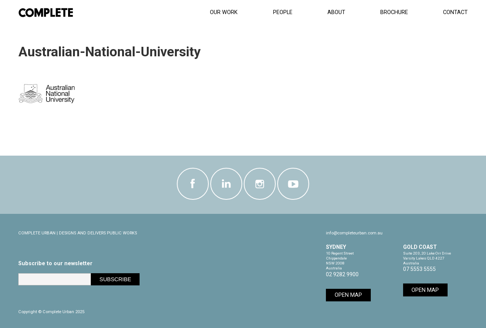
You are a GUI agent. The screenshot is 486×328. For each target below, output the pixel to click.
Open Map (348, 295)
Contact (455, 12)
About (336, 12)
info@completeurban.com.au (354, 233)
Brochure (394, 12)
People (282, 12)
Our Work (224, 12)
